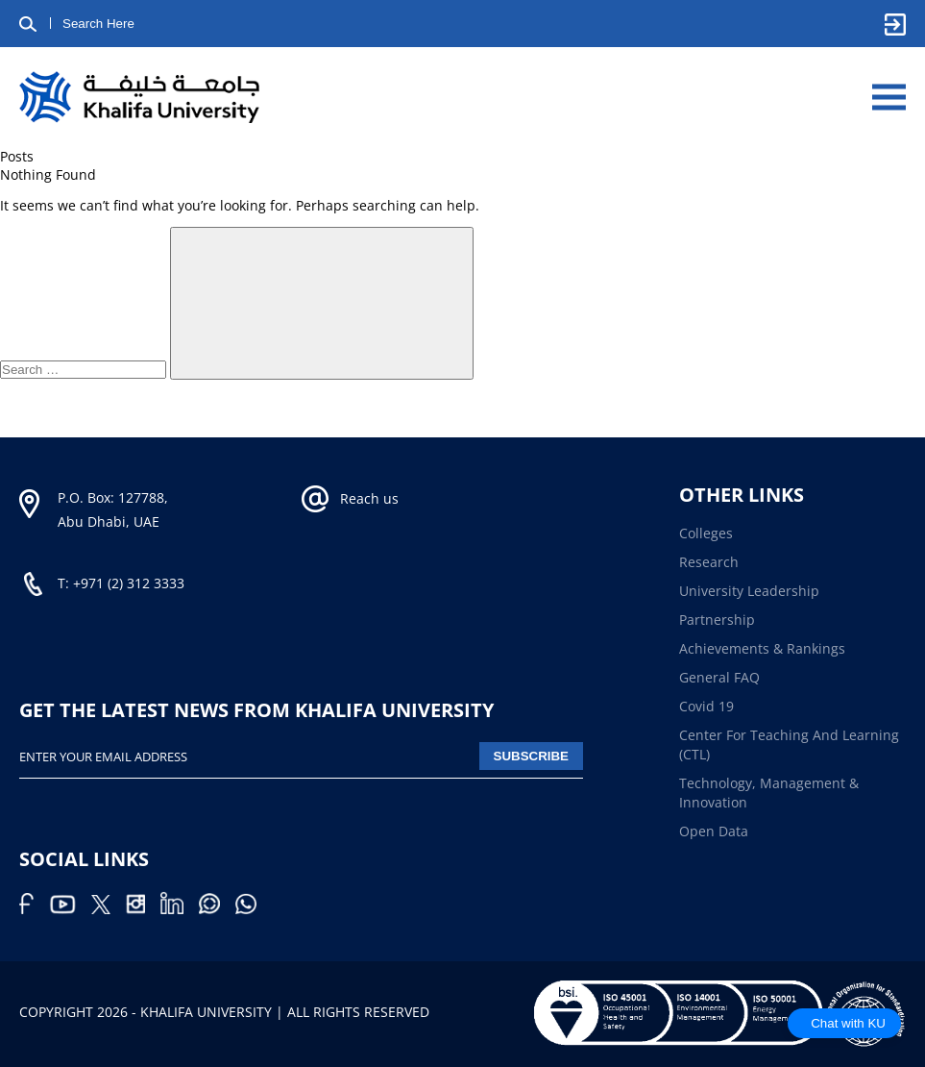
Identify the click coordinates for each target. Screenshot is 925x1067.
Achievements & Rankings (762, 648)
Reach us (369, 498)
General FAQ (719, 677)
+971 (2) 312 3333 (128, 583)
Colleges (706, 533)
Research (709, 562)
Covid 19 (706, 706)
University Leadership (749, 591)
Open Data (713, 831)
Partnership (717, 619)
